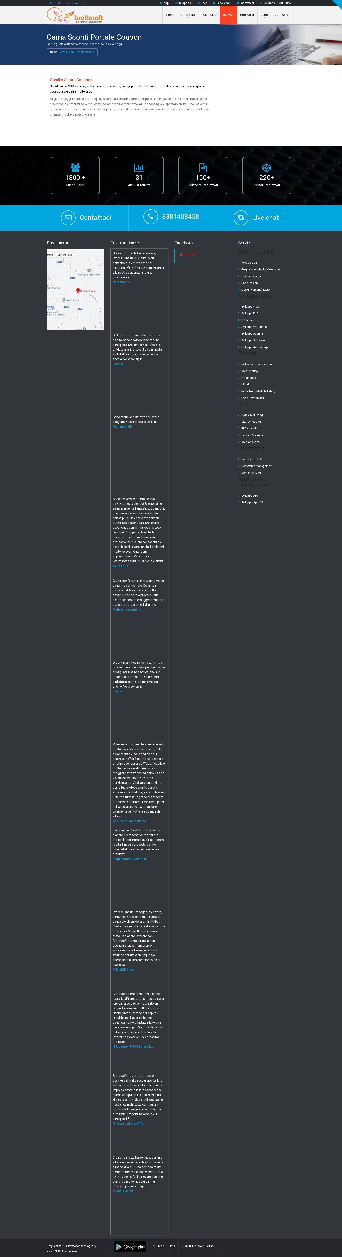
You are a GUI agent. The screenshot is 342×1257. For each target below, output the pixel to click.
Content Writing (251, 472)
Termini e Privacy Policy (197, 1246)
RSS (172, 1246)
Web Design (249, 262)
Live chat (265, 217)
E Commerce (249, 320)
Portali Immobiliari (252, 398)
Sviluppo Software (253, 340)
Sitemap (158, 1246)
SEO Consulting (251, 421)
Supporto (183, 3)
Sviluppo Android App (255, 347)
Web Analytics (250, 442)
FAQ (202, 3)
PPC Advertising (251, 428)
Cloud (245, 384)
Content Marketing (253, 435)
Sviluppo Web (250, 306)
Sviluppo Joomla (252, 333)
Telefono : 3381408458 (276, 3)
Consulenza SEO (251, 459)
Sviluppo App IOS (252, 502)
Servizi (228, 15)
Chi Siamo (187, 15)
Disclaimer (221, 3)
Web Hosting (249, 371)
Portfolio (209, 15)
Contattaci (245, 3)
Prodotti (247, 15)
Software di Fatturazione (256, 364)
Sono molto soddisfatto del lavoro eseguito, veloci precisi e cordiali (136, 421)
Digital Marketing (252, 415)
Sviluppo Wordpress (254, 326)
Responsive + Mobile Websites (260, 269)
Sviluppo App (250, 495)
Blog (264, 15)
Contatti (281, 15)
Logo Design (249, 282)
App (164, 3)
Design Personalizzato (255, 289)
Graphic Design (251, 276)
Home (170, 15)
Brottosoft (187, 255)
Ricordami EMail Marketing (258, 391)
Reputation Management (256, 466)
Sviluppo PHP (249, 313)
